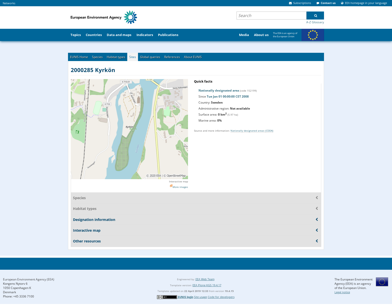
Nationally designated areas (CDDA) (251, 130)
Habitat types (116, 57)
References (172, 57)
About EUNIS (193, 57)
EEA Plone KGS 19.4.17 (206, 285)
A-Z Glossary (315, 22)
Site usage (200, 297)
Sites (132, 57)
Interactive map (178, 181)
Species (97, 57)
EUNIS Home (79, 57)
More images (180, 187)
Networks (9, 3)
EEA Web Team (205, 279)
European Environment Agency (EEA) (28, 279)
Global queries (150, 57)
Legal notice (342, 292)
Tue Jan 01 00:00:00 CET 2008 (228, 96)
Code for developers (221, 297)
